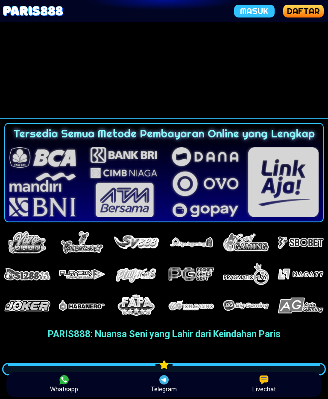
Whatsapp (64, 384)
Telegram (164, 384)
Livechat (264, 384)
